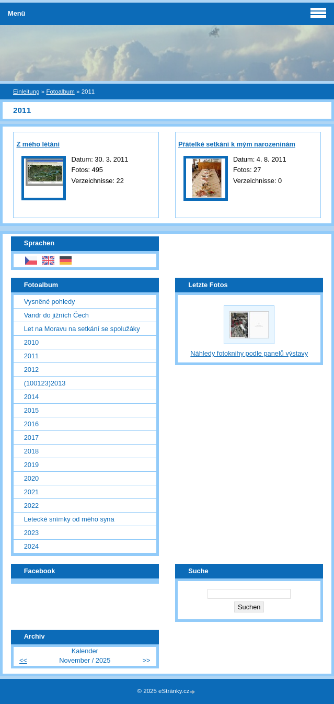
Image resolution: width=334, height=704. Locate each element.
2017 (31, 437)
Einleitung (26, 91)
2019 (31, 465)
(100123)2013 (45, 383)
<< (23, 660)
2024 (31, 546)
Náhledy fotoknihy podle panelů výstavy (249, 353)
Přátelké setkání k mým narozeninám (236, 144)
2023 (31, 533)
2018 (31, 451)
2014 (31, 397)
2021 (31, 492)
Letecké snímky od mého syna (69, 519)
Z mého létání (37, 144)
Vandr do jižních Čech (56, 315)
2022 (31, 505)
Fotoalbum (60, 91)
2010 (31, 342)
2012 (31, 369)
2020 (31, 478)
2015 (31, 410)
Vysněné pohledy (49, 301)
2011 (31, 356)
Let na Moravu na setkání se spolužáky (82, 329)
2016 (31, 424)
